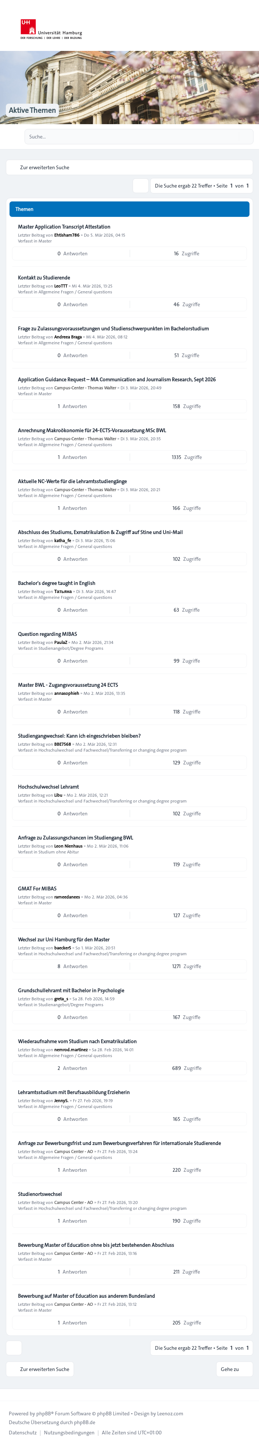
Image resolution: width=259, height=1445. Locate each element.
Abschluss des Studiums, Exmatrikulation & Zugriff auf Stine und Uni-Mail (100, 532)
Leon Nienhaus (68, 845)
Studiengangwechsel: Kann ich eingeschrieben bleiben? (79, 736)
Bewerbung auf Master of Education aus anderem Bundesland (86, 1296)
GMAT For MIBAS (37, 888)
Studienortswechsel (40, 1194)
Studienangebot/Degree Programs (70, 648)
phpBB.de (84, 1422)
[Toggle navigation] (250, 26)
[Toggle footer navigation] (9, 1395)
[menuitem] (23, 1432)
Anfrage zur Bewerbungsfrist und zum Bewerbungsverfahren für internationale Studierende (119, 1143)
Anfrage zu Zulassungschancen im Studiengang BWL (75, 837)
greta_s (61, 998)
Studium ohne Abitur (58, 851)
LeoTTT (60, 285)
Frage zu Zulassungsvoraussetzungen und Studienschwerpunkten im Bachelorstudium (113, 328)
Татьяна (63, 591)
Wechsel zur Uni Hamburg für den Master (64, 939)
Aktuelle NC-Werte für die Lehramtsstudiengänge (72, 481)
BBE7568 (62, 744)
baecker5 (62, 947)
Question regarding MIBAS (47, 634)
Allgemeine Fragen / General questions (75, 291)
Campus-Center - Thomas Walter (85, 387)
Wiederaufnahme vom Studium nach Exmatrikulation (77, 1041)
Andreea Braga (68, 336)
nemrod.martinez (71, 1049)
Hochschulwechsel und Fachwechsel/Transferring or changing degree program (112, 749)
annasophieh (66, 693)
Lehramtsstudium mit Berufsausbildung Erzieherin (74, 1092)
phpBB (43, 1413)
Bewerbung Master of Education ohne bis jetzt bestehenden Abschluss (96, 1245)
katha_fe (62, 540)
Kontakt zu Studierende (44, 277)
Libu (58, 795)
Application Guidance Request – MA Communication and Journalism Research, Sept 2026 (117, 379)
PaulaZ (60, 642)
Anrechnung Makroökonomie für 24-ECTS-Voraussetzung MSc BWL (92, 430)
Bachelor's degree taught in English (56, 583)
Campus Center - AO (73, 1151)
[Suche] (232, 136)
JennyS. (61, 1100)
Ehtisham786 (66, 234)
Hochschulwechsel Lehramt (48, 786)
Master (45, 240)
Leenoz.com (170, 1413)
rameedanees (67, 896)
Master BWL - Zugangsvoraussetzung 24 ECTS (68, 685)
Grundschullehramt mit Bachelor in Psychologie (71, 990)
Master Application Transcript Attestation (64, 226)
